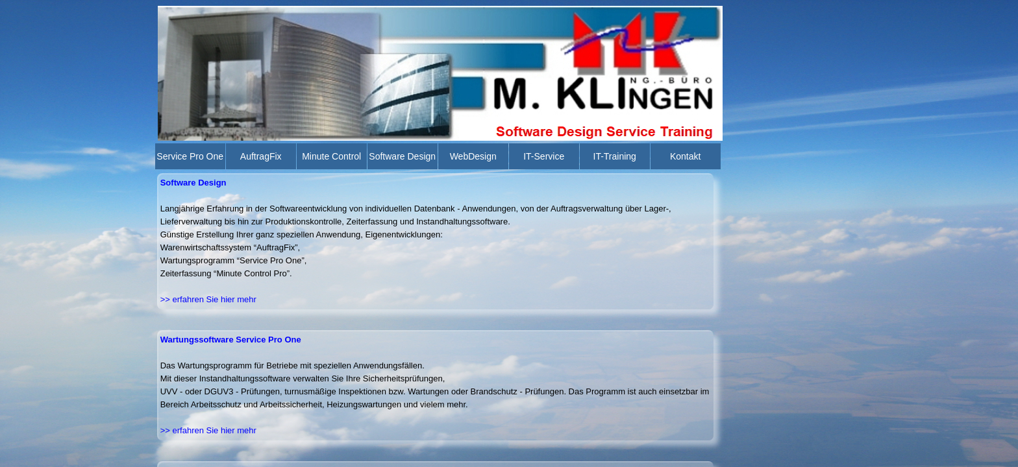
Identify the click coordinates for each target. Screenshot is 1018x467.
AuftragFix (261, 156)
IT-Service (543, 156)
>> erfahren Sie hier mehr (208, 430)
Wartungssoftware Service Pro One (230, 339)
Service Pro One (189, 156)
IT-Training (614, 156)
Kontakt (685, 156)
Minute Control (331, 156)
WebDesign (473, 156)
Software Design (402, 156)
